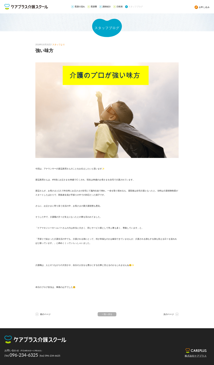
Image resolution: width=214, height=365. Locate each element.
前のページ (45, 314)
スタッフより (58, 44)
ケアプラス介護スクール (26, 7)
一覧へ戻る (107, 314)
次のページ (168, 314)
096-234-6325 (24, 355)
